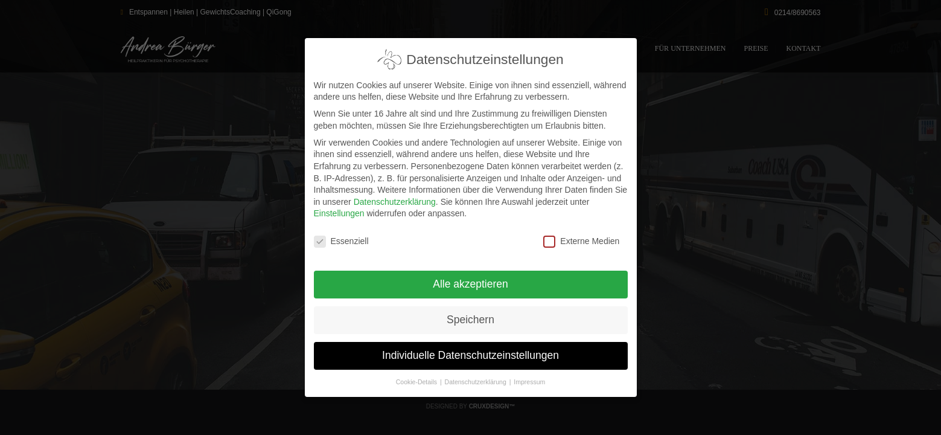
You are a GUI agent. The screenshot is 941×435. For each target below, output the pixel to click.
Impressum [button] (529, 378)
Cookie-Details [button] (417, 378)
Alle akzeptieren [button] (470, 280)
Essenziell (341, 237)
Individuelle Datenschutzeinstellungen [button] (470, 352)
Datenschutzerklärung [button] (476, 378)
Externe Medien (581, 237)
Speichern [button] (470, 316)
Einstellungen (339, 209)
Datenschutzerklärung (395, 198)
